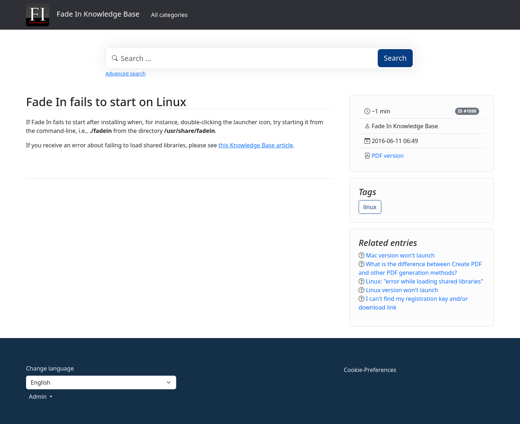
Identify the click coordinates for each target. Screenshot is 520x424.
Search (395, 58)
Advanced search (125, 73)
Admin (38, 397)
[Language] (101, 382)
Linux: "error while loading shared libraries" (424, 281)
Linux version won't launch (402, 290)
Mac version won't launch (400, 255)
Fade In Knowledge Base (82, 14)
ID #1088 (467, 111)
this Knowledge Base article (255, 145)
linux (370, 207)
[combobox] (260, 58)
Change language (50, 368)
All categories (169, 15)
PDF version (388, 156)
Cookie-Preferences (370, 370)
